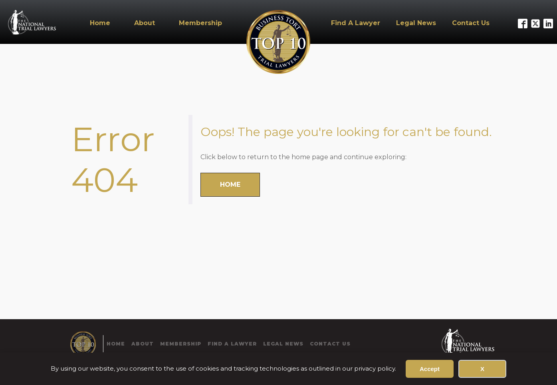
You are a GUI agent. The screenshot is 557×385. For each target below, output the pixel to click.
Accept (430, 368)
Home (100, 23)
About (144, 23)
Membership (200, 23)
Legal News (416, 23)
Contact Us (471, 23)
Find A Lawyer (355, 23)
